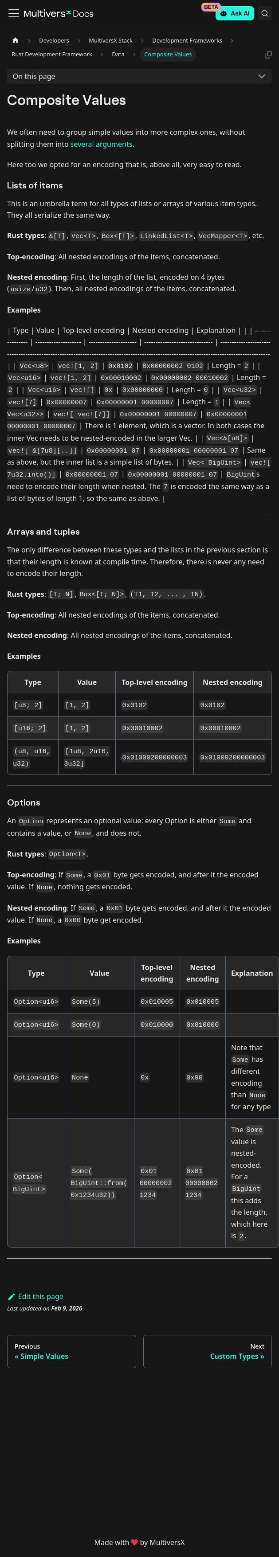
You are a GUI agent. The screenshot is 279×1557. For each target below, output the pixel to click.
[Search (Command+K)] (265, 13)
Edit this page (35, 1296)
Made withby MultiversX (139, 1542)
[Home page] (15, 40)
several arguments (102, 144)
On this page (34, 76)
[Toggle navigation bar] (13, 13)
